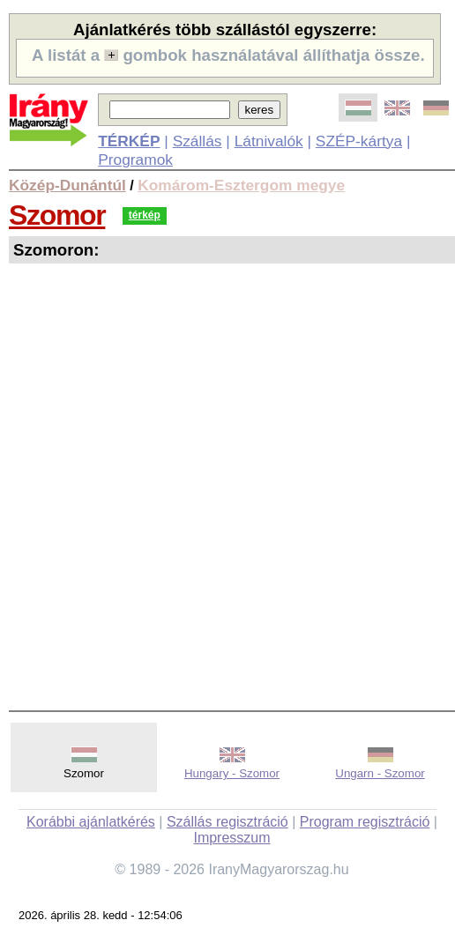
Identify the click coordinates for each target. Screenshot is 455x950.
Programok (135, 159)
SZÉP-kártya (359, 141)
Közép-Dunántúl (67, 185)
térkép (144, 215)
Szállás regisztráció (227, 821)
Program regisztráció (365, 821)
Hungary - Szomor (232, 773)
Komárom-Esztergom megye (241, 185)
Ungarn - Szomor (379, 773)
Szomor (57, 215)
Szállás (197, 141)
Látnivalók (269, 141)
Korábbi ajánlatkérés (90, 821)
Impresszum (231, 837)
